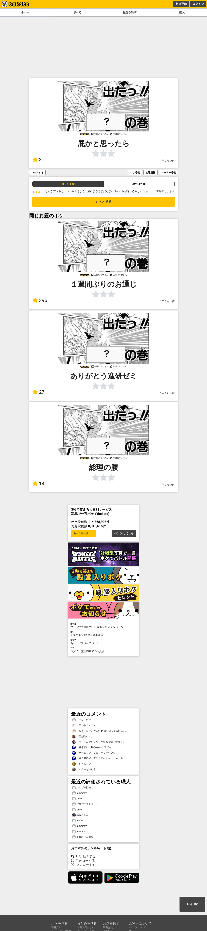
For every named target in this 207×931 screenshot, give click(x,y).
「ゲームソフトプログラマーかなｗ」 (95, 753)
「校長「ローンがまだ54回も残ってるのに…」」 (100, 731)
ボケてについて (137, 927)
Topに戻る (192, 904)
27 (38, 392)
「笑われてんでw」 (85, 725)
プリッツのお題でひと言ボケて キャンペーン (103, 626)
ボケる (77, 12)
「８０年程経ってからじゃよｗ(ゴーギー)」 (98, 758)
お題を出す (130, 12)
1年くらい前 (167, 160)
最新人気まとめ (85, 927)
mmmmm (79, 793)
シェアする (37, 172)
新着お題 (108, 927)
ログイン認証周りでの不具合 (103, 650)
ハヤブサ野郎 (81, 788)
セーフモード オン (84, 533)
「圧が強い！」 (82, 736)
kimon (77, 799)
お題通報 (150, 172)
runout (77, 821)
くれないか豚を (82, 837)
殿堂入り (56, 927)
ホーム (25, 12)
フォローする (83, 860)
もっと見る (103, 201)
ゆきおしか (80, 815)
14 (38, 483)
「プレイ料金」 (82, 720)
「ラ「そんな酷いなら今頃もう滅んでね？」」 (99, 742)
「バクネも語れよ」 (85, 769)
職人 (182, 12)
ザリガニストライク (85, 804)
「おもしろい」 (82, 764)
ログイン (198, 3)
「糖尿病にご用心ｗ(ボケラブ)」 (92, 747)
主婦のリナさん (165, 191)
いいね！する (83, 856)
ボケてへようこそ (123, 533)
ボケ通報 (135, 172)
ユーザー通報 (168, 172)
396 (39, 300)
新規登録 (181, 3)
